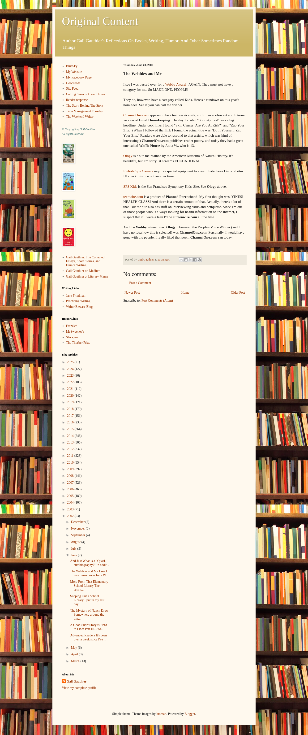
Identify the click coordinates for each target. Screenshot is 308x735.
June (74, 555)
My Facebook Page (79, 77)
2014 (71, 436)
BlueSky (71, 66)
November (78, 528)
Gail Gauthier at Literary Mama (87, 276)
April (75, 654)
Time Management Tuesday (84, 111)
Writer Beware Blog (79, 307)
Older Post (238, 292)
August (76, 542)
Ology (127, 156)
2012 (71, 449)
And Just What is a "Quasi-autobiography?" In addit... (89, 563)
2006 (71, 489)
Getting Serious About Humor (86, 94)
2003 (71, 509)
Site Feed (72, 88)
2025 (71, 362)
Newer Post (132, 292)
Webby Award (175, 84)
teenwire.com (133, 197)
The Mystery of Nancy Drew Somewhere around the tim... (89, 614)
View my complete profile (79, 688)
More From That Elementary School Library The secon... (89, 585)
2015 (71, 429)
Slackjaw (72, 337)
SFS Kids (130, 186)
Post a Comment (140, 283)
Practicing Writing (78, 301)
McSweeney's (75, 331)
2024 (71, 369)
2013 (71, 442)
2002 (71, 516)
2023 (71, 375)
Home (185, 292)
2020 (71, 395)
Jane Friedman (76, 295)
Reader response (77, 100)
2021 (71, 389)
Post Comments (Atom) (157, 300)
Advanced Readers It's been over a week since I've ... (88, 637)
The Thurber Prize (78, 342)
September (78, 535)
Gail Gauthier (76, 681)
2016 (71, 422)
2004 (71, 502)
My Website (74, 72)
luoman (161, 714)
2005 (71, 496)
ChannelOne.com (136, 115)
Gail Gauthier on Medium (83, 271)
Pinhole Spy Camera (138, 171)
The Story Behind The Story (84, 105)
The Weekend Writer (80, 116)
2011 (70, 455)
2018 (71, 409)
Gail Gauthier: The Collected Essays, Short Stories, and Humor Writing (85, 261)
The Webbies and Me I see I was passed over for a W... (89, 573)
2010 (71, 462)
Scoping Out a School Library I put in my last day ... (87, 600)
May (74, 647)
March (75, 661)
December (78, 522)
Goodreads (73, 83)
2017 (71, 416)
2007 (71, 482)
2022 (71, 382)
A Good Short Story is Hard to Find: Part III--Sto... (88, 627)
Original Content (100, 21)
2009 (71, 469)
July (74, 548)
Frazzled (71, 326)
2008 (71, 476)
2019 (71, 402)
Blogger (189, 714)
